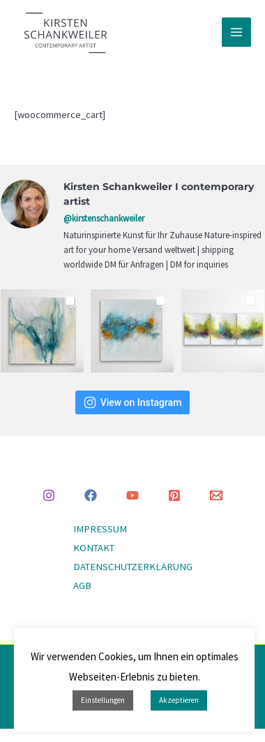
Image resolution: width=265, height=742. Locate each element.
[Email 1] (216, 495)
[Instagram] (48, 495)
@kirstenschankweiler (103, 218)
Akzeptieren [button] (179, 700)
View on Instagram (133, 402)
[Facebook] (90, 495)
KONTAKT (93, 547)
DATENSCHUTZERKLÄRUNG (132, 566)
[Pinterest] (174, 495)
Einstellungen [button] (103, 700)
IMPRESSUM (100, 529)
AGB (82, 585)
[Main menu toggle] (236, 32)
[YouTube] (132, 495)
